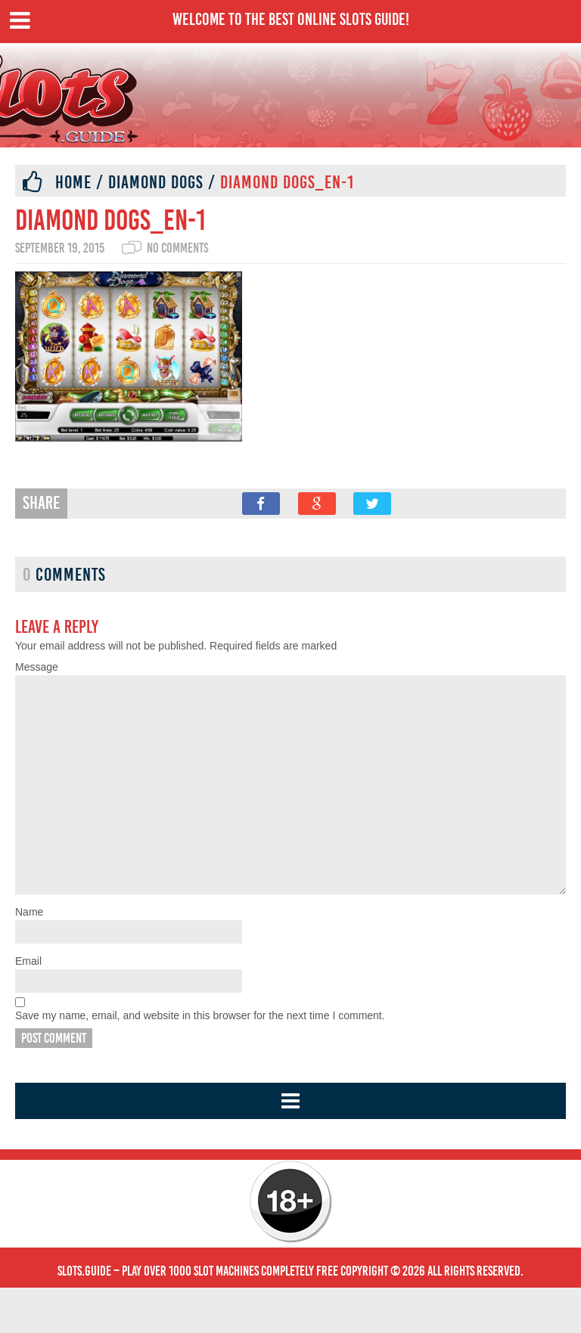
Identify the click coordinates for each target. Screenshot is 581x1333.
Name (29, 957)
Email (28, 1006)
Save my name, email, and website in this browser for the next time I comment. (200, 1061)
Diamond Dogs (156, 182)
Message (36, 667)
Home (73, 182)
